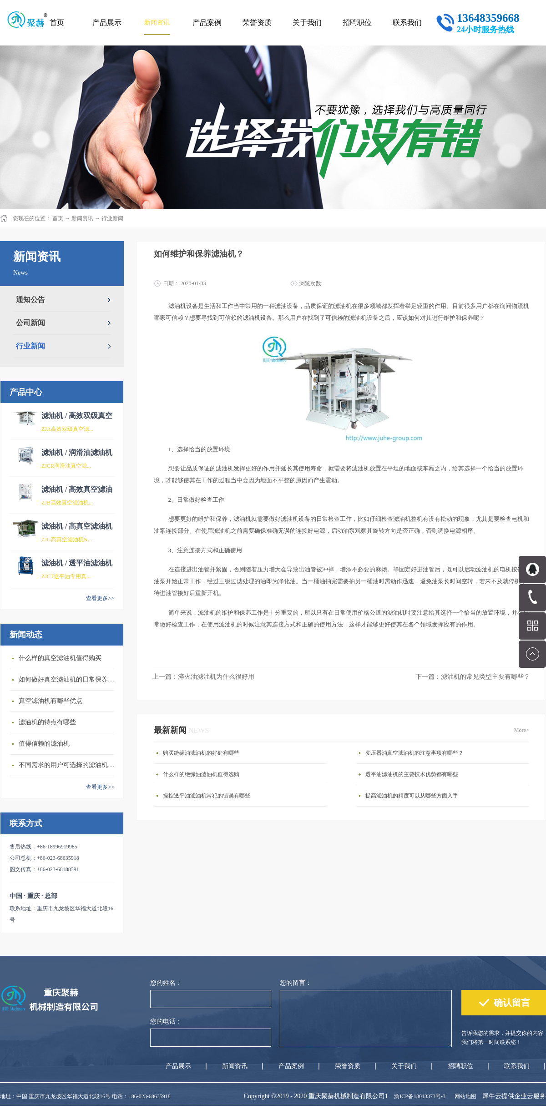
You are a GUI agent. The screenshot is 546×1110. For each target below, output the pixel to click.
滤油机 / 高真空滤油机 (76, 526)
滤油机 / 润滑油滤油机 (76, 452)
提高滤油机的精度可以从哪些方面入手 (411, 795)
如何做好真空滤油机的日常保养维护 (69, 679)
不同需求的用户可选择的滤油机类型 (69, 765)
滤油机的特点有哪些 (47, 722)
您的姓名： (166, 982)
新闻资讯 (82, 218)
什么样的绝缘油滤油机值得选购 (201, 774)
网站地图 (464, 1096)
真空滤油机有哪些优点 (50, 700)
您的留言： (296, 982)
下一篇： (472, 676)
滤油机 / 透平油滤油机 (76, 563)
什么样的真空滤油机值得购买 (60, 658)
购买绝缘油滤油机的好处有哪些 (201, 753)
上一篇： (203, 676)
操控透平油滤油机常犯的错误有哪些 (206, 795)
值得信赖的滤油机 (44, 743)
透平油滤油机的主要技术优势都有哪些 (411, 774)
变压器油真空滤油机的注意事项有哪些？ (414, 753)
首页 (57, 22)
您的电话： (166, 1021)
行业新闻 (112, 218)
